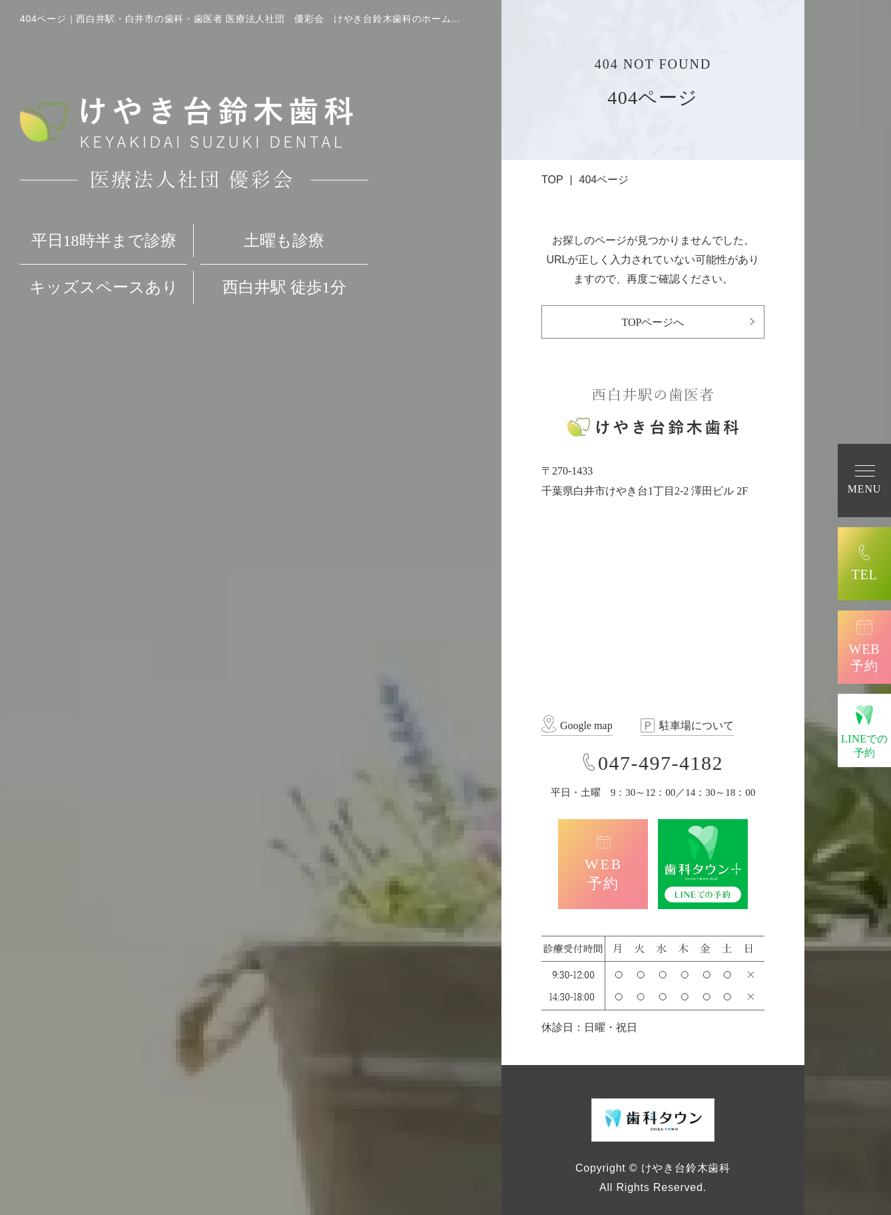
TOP (552, 179)
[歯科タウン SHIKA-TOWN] (653, 1118)
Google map (586, 725)
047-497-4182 (660, 763)
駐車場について (696, 725)
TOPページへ (653, 322)
